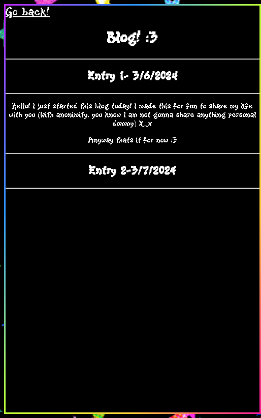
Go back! (28, 12)
